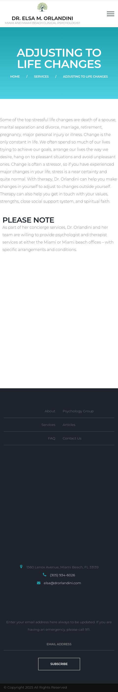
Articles (69, 424)
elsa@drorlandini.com (62, 583)
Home (15, 76)
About (50, 411)
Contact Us (72, 438)
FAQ (51, 438)
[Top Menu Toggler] (110, 13)
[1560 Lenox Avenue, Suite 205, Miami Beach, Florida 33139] (59, 326)
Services (41, 76)
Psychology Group (78, 411)
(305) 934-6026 (62, 575)
